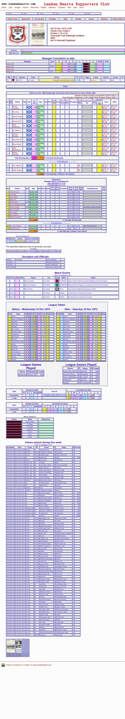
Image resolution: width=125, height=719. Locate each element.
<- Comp (40, 13)
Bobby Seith (10, 64)
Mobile (43, 7)
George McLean (14, 228)
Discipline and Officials (35, 256)
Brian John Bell (14, 209)
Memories (35, 7)
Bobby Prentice (16, 153)
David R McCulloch (15, 217)
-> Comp (56, 13)
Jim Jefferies (17, 165)
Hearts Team (12, 19)
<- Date (24, 13)
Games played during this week (43, 442)
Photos (25, 7)
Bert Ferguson (14, 215)
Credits (26, 665)
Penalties (52, 19)
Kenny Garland (15, 107)
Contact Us (17, 665)
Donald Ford (17, 139)
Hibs (69, 7)
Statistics (52, 7)
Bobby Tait (13, 199)
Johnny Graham (14, 207)
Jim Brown (16, 130)
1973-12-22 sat (114, 107)
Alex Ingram (13, 212)
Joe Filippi (13, 194)
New (75, 7)
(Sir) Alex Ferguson (15, 226)
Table (65, 19)
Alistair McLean (14, 192)
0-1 (77, 80)
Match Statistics (30, 417)
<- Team (9, 13)
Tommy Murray (15, 135)
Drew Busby (17, 144)
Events (91, 19)
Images (18, 7)
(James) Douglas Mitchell (17, 204)
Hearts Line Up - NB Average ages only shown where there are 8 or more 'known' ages (62, 93)
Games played (118, 19)
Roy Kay (16, 112)
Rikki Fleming (14, 202)
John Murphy (14, 197)
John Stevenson (16, 149)
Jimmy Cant (17, 121)
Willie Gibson (17, 170)
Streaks (78, 19)
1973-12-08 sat (106, 107)
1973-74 (19, 80)
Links (81, 7)
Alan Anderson (16, 126)
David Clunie (17, 116)
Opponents (26, 19)
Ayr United (31, 80)
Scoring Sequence (22, 236)
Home (3, 7)
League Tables (57, 304)
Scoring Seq (39, 19)
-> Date (72, 13)
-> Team (87, 13)
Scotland (61, 7)
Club (10, 7)
